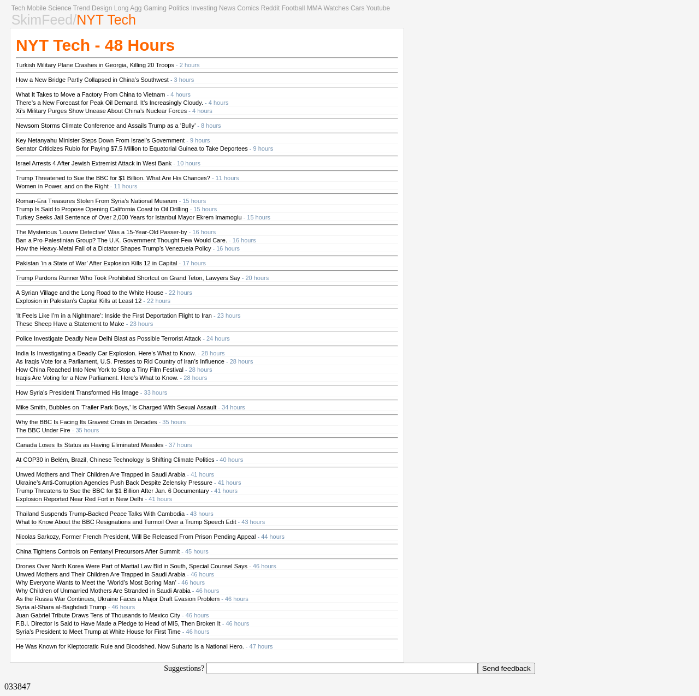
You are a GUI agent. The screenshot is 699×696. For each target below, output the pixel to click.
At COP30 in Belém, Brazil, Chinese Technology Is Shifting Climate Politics (115, 459)
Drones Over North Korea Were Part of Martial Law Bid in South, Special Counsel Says (131, 566)
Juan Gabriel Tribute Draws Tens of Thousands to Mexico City (98, 615)
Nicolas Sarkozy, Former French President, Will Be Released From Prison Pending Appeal (136, 536)
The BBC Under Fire (43, 430)
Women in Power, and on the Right (62, 186)
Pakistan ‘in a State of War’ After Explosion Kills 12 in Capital (96, 263)
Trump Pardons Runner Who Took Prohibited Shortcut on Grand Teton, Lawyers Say (128, 278)
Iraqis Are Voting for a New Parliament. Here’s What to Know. (97, 377)
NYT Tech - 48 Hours (95, 45)
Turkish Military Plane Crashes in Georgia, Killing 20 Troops (95, 65)
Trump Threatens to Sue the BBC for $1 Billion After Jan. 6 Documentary (112, 490)
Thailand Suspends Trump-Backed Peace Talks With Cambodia (100, 513)
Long (121, 8)
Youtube (378, 8)
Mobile (36, 8)
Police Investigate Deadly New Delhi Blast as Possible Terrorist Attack (108, 338)
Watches (335, 8)
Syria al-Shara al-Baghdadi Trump (61, 607)
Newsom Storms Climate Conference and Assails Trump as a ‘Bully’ (106, 125)
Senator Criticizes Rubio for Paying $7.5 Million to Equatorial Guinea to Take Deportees (132, 148)
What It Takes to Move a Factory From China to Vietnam (90, 94)
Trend (81, 8)
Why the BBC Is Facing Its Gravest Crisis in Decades (86, 422)
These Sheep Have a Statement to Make (70, 323)
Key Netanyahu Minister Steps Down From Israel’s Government (100, 140)
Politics (178, 8)
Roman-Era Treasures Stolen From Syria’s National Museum (96, 201)
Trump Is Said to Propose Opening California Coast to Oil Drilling (102, 209)
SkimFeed (42, 19)
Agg (135, 8)
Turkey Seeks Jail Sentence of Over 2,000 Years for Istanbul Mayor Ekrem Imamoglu (129, 217)
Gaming (155, 8)
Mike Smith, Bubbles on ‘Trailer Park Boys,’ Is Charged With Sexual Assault (116, 407)
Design (102, 8)
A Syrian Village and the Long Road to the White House (89, 292)
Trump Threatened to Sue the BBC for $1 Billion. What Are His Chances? (113, 178)
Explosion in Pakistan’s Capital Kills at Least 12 (78, 301)
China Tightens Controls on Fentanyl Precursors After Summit (98, 551)
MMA (314, 8)
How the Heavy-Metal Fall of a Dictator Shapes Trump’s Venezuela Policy (113, 248)
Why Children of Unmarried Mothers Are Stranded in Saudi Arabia (103, 590)
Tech (18, 8)
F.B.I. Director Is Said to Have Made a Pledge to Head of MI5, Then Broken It (118, 623)
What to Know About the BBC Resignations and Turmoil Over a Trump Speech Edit (126, 522)
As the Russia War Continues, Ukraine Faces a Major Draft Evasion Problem (118, 599)
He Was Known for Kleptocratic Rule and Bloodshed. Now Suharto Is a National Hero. (130, 646)
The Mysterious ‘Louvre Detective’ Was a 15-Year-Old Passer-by (101, 232)
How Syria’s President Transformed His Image (77, 392)
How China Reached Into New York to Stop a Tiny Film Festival (99, 369)
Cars (357, 8)
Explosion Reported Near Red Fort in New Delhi (80, 499)
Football (293, 8)
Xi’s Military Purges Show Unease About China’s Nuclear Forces (101, 111)
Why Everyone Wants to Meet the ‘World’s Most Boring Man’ (96, 582)
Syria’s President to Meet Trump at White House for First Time (98, 631)
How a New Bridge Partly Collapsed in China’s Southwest (92, 79)
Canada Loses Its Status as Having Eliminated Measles (89, 445)
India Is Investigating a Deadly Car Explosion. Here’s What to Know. (106, 353)
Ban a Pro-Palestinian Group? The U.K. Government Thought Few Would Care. (121, 240)
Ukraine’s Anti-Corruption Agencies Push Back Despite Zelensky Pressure (114, 482)
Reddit (270, 8)
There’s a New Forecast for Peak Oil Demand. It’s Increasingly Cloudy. (109, 102)
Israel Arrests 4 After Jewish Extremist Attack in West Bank (93, 163)
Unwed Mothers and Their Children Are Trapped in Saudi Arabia (100, 474)
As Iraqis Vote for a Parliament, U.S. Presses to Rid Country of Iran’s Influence (120, 361)
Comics (248, 8)
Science (60, 8)
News (227, 8)
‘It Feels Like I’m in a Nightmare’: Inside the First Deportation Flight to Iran (114, 315)
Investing (204, 8)
